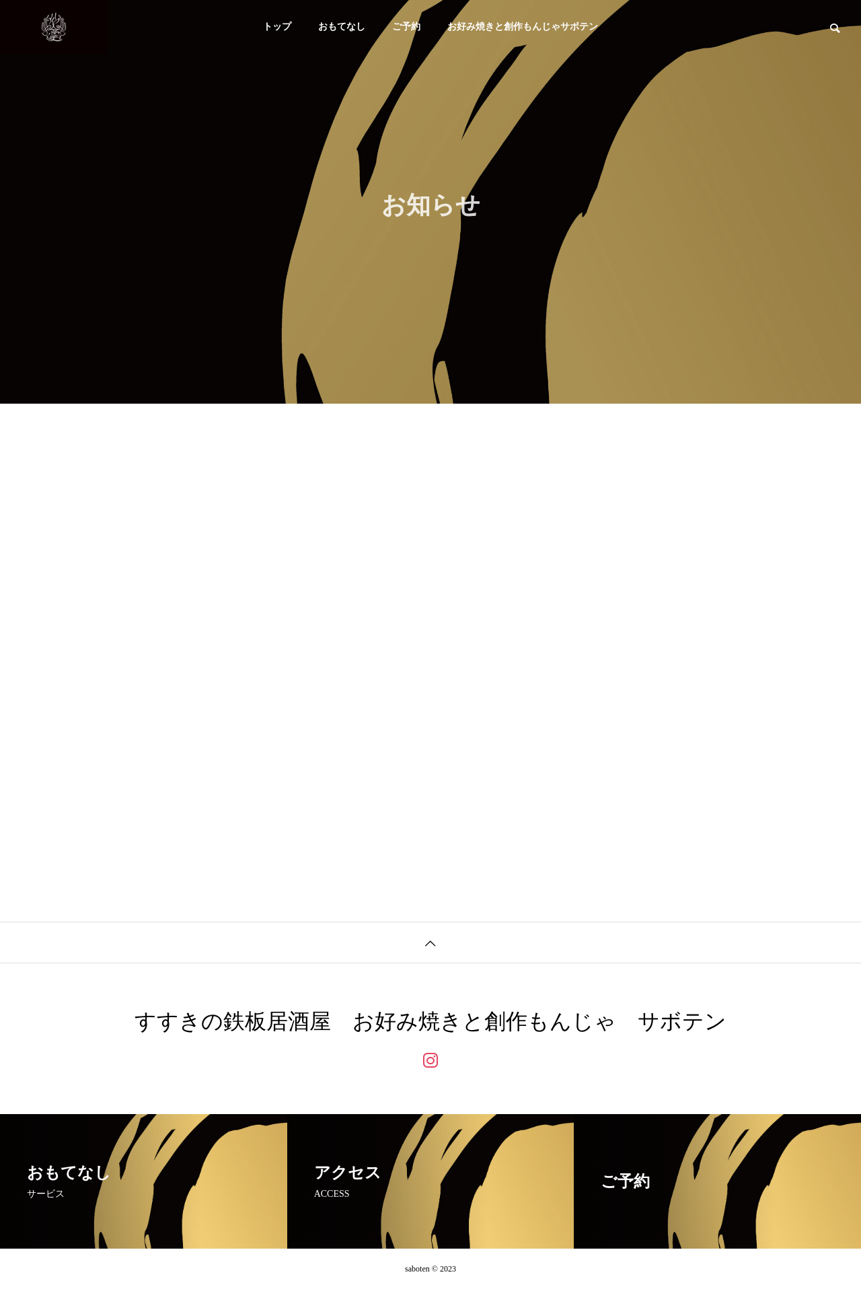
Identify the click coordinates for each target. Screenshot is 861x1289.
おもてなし (341, 27)
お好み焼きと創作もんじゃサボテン (522, 27)
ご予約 (406, 27)
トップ (277, 27)
